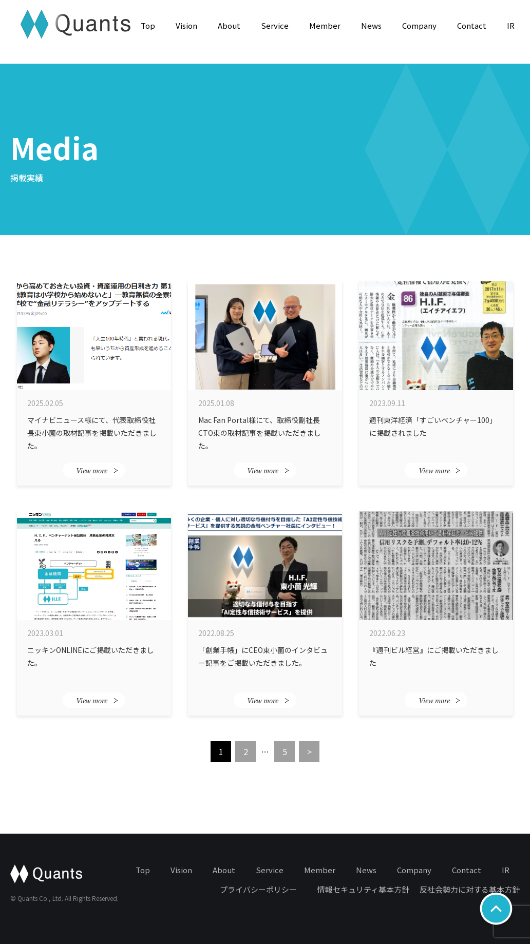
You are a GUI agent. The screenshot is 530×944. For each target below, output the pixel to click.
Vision (186, 25)
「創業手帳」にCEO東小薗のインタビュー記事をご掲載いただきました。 (263, 656)
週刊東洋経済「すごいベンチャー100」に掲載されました (433, 426)
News (371, 25)
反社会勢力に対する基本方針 (470, 889)
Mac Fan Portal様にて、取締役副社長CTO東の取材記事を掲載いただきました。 (259, 432)
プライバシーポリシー (258, 889)
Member (324, 25)
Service (275, 25)
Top (148, 25)
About (229, 25)
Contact (471, 25)
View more (97, 470)
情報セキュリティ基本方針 (363, 889)
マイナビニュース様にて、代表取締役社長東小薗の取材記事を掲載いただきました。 (92, 432)
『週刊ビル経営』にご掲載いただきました (434, 656)
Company (419, 25)
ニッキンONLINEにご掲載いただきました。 (90, 656)
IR (511, 25)
